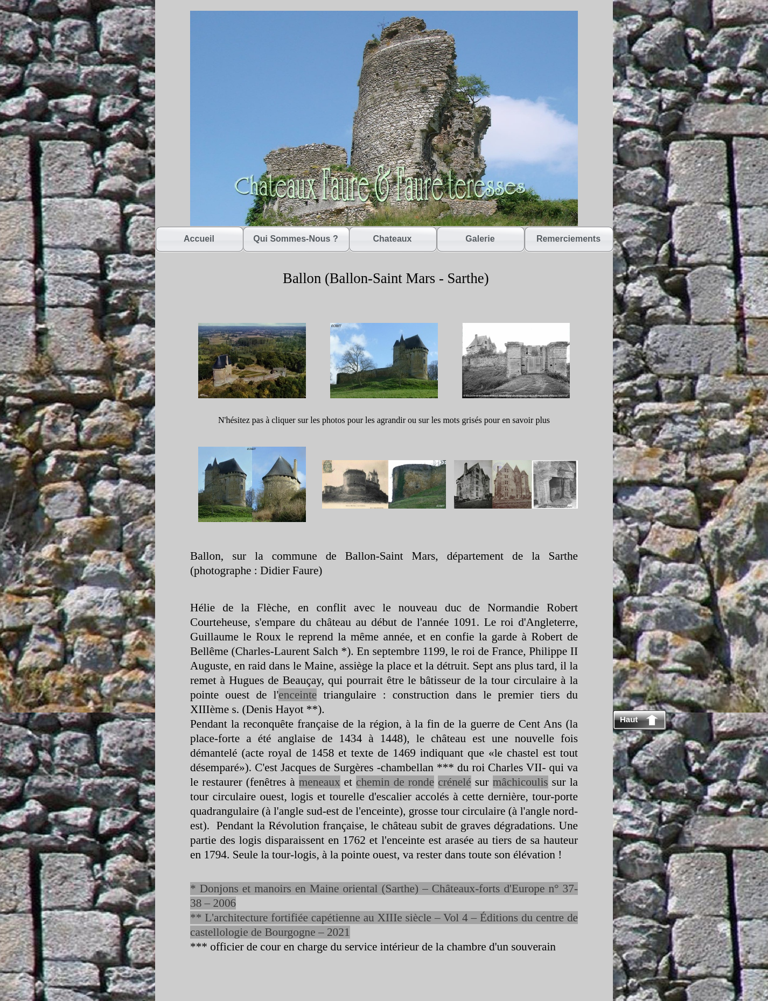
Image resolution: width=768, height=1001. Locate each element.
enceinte (297, 694)
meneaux (319, 782)
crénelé (454, 782)
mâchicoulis (520, 782)
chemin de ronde (395, 782)
